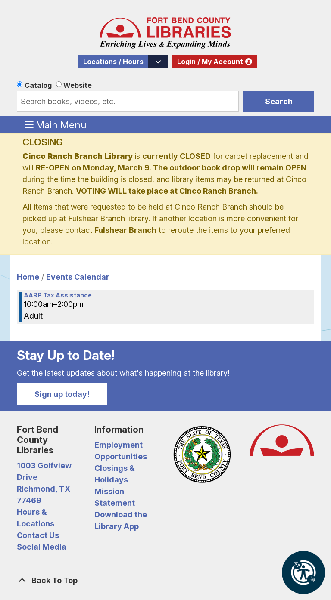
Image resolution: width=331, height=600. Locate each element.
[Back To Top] (165, 580)
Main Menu (56, 124)
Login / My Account (210, 62)
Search (279, 101)
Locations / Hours (113, 62)
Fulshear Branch (125, 230)
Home (28, 276)
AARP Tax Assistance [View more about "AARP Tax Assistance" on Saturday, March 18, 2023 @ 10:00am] (58, 295)
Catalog (38, 85)
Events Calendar (77, 276)
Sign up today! (62, 394)
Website (77, 85)
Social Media (41, 546)
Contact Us (38, 535)
